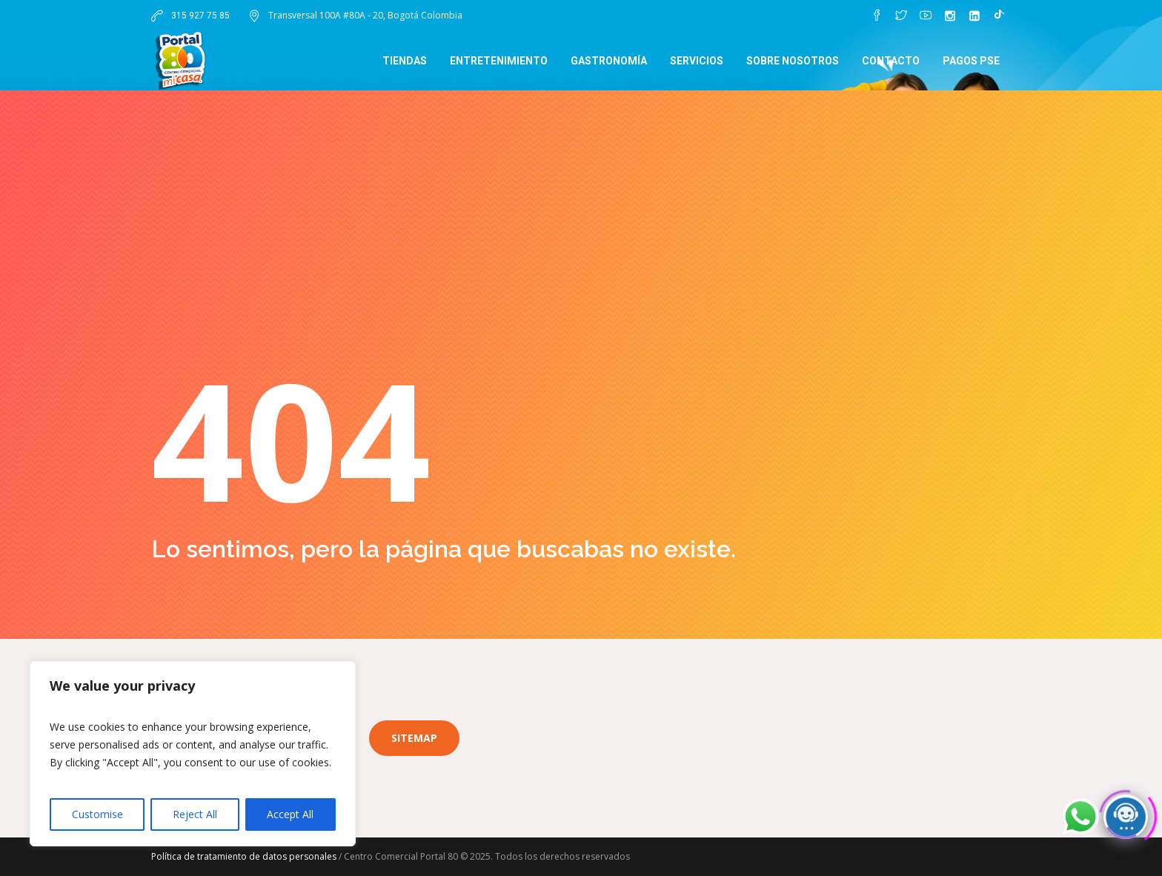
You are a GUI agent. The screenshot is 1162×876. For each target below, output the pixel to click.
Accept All (290, 814)
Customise (97, 814)
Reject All (195, 814)
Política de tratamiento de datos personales (243, 856)
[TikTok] (999, 15)
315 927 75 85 (199, 15)
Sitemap (414, 738)
